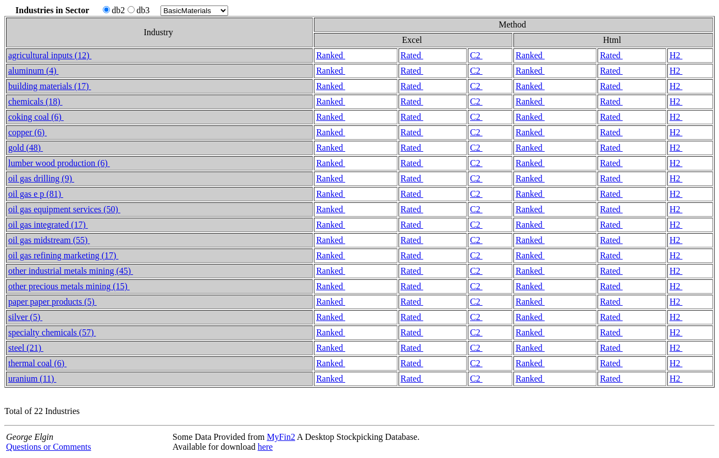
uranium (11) (32, 378)
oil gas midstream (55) (49, 240)
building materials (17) (49, 86)
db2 (114, 10)
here (265, 446)
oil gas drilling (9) (41, 178)
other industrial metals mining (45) (70, 270)
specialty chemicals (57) (52, 332)
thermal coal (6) (37, 363)
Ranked (330, 55)
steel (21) (25, 347)
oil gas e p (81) (35, 193)
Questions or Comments (48, 446)
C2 (476, 55)
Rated (412, 55)
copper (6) (27, 132)
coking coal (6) (36, 117)
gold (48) (25, 147)
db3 (139, 10)
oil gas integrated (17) (48, 224)
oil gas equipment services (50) (64, 209)
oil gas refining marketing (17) (63, 255)
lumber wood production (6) (59, 163)
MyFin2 (281, 437)
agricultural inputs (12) (50, 55)
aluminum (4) (33, 70)
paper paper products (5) (52, 301)
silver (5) (25, 317)
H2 (676, 55)
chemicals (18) (35, 101)
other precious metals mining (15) (69, 286)
